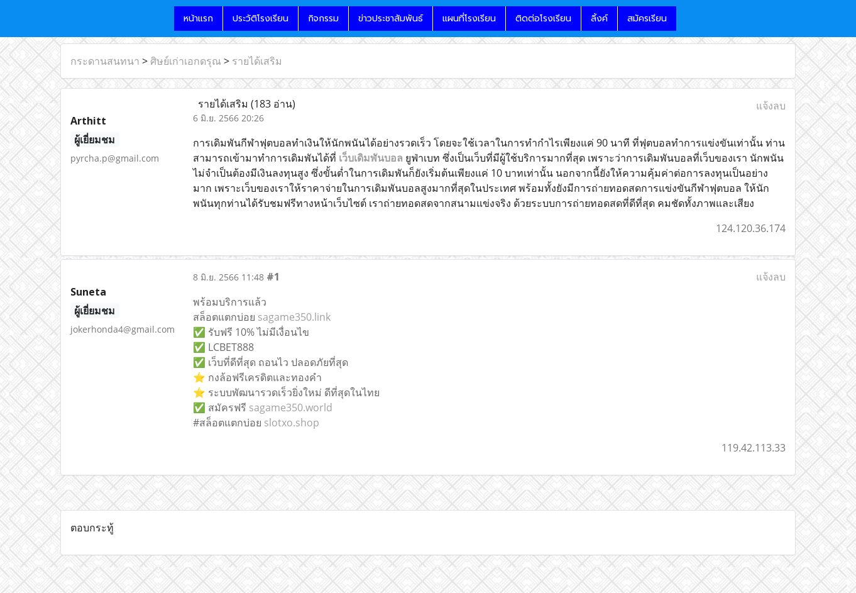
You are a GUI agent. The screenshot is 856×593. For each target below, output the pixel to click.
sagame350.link (294, 317)
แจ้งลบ (771, 106)
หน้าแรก (198, 18)
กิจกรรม (323, 18)
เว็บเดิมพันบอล (371, 158)
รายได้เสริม (257, 61)
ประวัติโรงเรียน (260, 18)
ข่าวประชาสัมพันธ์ (390, 18)
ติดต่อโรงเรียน (543, 18)
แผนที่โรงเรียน (469, 18)
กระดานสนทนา (105, 61)
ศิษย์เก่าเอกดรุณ (185, 61)
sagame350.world (290, 407)
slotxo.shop (291, 423)
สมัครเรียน (647, 18)
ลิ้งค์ (599, 18)
